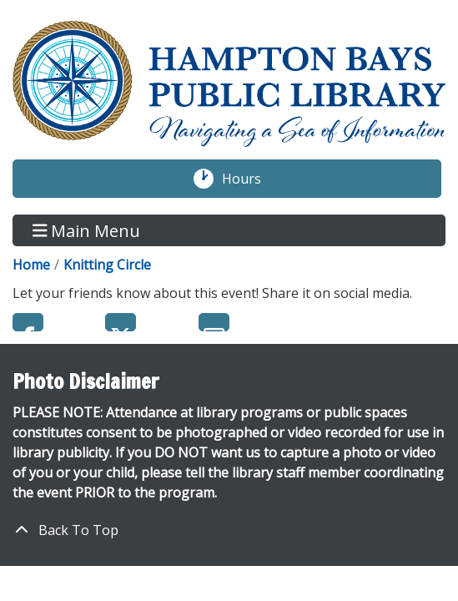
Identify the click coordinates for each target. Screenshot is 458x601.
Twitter (120, 322)
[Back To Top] (229, 530)
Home (31, 264)
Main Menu (87, 230)
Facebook (28, 322)
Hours (250, 179)
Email (214, 322)
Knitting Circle (107, 264)
